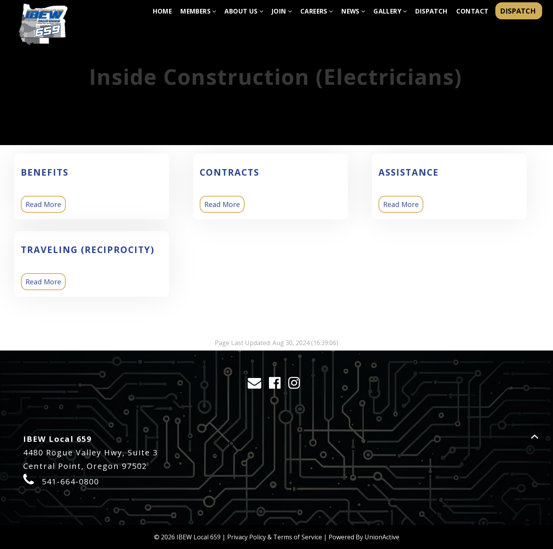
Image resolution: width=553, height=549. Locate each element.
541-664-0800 (70, 481)
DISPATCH (519, 10)
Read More (43, 204)
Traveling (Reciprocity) (87, 249)
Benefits (44, 172)
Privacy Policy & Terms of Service (274, 537)
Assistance (408, 172)
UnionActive (382, 537)
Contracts (229, 172)
